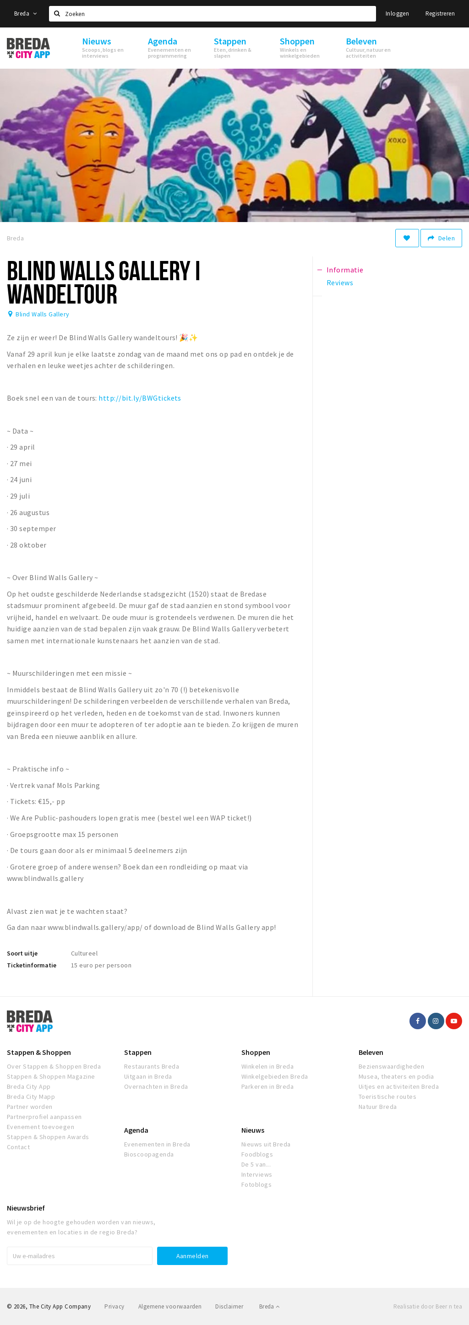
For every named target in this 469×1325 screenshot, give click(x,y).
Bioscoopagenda (149, 1154)
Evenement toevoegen (40, 1127)
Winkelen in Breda (267, 1066)
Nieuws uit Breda (266, 1144)
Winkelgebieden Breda (274, 1076)
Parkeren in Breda (267, 1086)
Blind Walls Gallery (42, 314)
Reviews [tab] (340, 282)
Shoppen (255, 1052)
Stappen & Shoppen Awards (48, 1137)
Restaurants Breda (151, 1066)
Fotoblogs (256, 1184)
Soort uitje (22, 953)
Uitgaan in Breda (148, 1076)
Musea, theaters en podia (396, 1076)
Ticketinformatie (31, 965)
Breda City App (29, 1086)
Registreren (440, 13)
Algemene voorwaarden (170, 1306)
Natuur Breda (378, 1106)
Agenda (136, 1130)
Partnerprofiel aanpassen (44, 1117)
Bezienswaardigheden (391, 1066)
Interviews (257, 1174)
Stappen (138, 1052)
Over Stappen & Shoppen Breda (54, 1066)
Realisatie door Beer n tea (427, 1306)
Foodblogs (257, 1154)
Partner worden (30, 1106)
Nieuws (252, 1130)
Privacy (114, 1306)
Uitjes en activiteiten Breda (399, 1086)
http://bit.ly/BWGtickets (139, 397)
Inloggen (397, 13)
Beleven (371, 1052)
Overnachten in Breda (156, 1086)
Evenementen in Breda (157, 1144)
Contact (18, 1147)
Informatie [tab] (345, 269)
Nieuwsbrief (26, 1207)
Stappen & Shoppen (39, 1052)
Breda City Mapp (31, 1096)
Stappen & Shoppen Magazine (51, 1076)
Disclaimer (229, 1306)
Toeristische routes (387, 1096)
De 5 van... (256, 1164)
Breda (25, 13)
